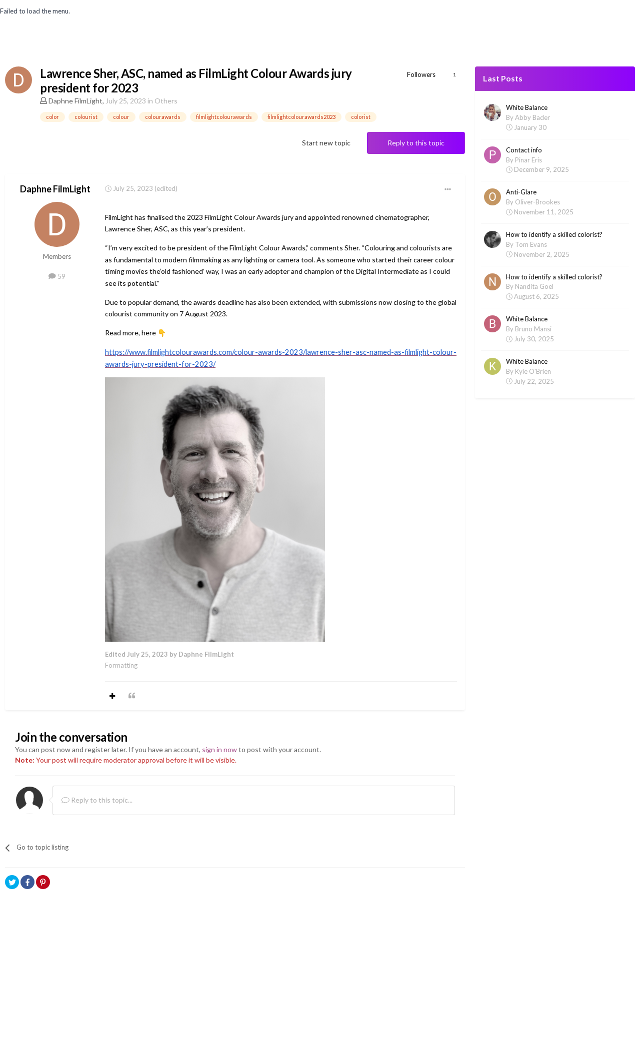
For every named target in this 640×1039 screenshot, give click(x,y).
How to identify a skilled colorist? (554, 234)
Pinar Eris (528, 160)
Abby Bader (532, 117)
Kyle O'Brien (533, 371)
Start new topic (326, 142)
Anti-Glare (521, 192)
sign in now (219, 749)
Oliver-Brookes (537, 202)
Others (166, 100)
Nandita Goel (534, 286)
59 (57, 276)
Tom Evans (531, 244)
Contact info (524, 150)
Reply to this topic (416, 142)
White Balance (527, 107)
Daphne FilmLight (75, 100)
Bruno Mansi (533, 329)
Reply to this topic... (97, 800)
